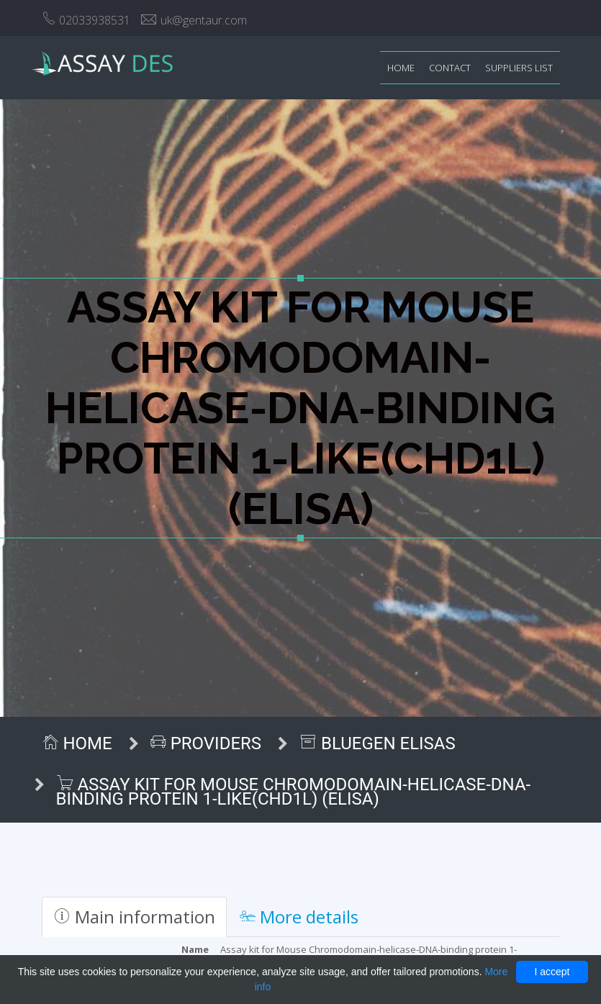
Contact (450, 67)
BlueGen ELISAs (377, 743)
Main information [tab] (134, 916)
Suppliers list (519, 67)
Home (401, 67)
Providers (205, 743)
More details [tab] (299, 916)
